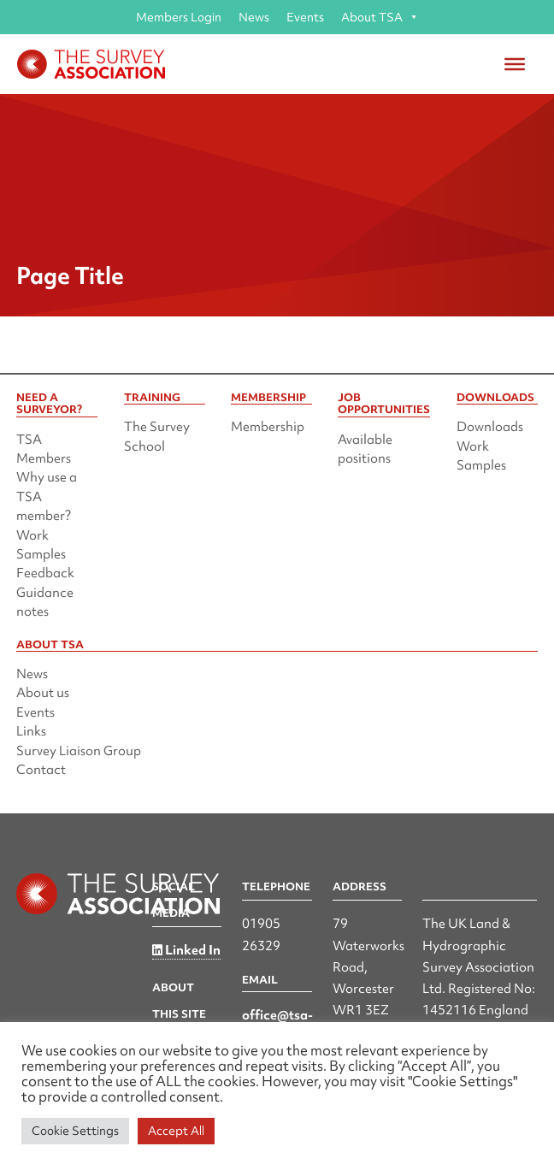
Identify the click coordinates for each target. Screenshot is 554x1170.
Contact (41, 769)
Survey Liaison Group (78, 750)
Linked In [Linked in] (186, 950)
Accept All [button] (176, 1130)
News (254, 17)
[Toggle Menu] (514, 64)
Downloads (490, 426)
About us (42, 692)
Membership (267, 426)
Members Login (178, 17)
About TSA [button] (380, 17)
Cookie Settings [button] (75, 1130)
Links (31, 731)
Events (305, 17)
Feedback (45, 573)
